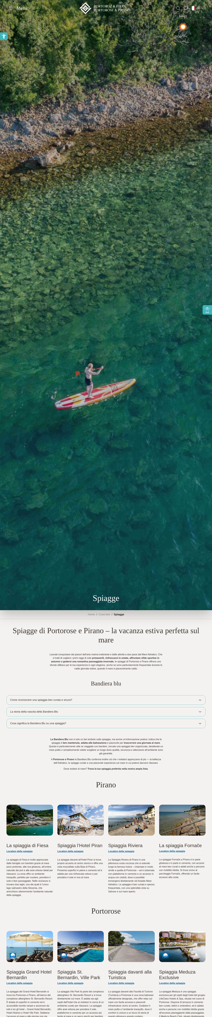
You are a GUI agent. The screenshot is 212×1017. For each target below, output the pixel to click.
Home (91, 614)
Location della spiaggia (121, 983)
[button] (4, 36)
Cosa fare (104, 614)
